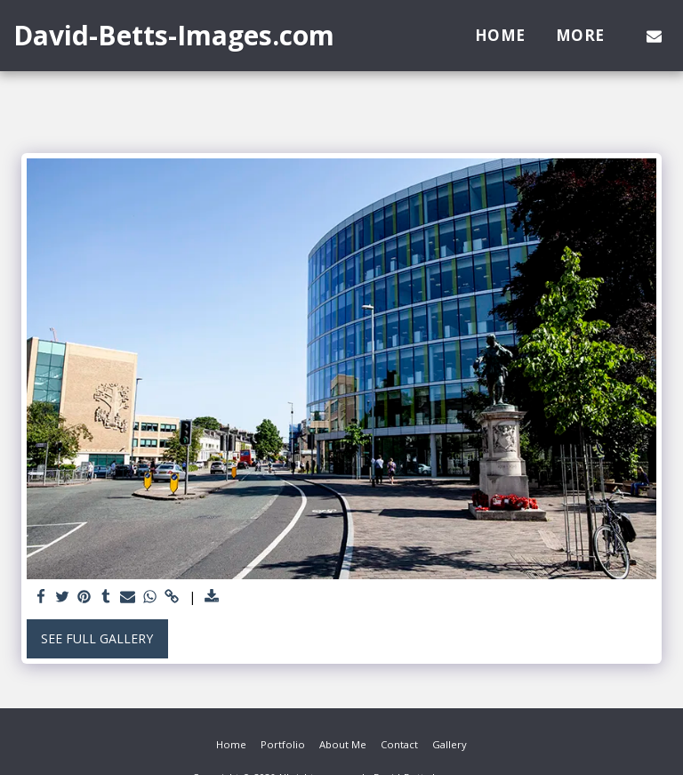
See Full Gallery (97, 638)
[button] (654, 36)
